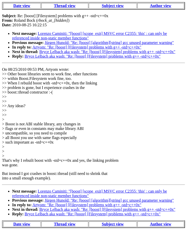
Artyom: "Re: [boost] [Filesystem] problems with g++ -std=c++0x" (86, 47)
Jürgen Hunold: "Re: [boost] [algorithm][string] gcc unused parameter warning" (109, 42)
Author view (160, 6)
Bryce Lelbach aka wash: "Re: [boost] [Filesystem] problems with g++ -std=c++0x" (107, 52)
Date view (21, 6)
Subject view (113, 6)
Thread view (64, 6)
